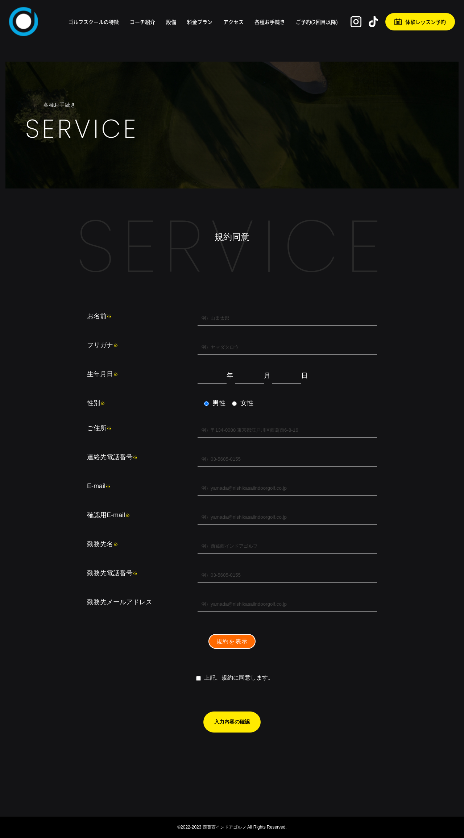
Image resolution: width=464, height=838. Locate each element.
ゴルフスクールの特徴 (93, 21)
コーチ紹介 (142, 21)
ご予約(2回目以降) (317, 21)
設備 (171, 21)
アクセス (233, 21)
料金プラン (199, 21)
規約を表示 (232, 641)
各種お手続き (269, 21)
